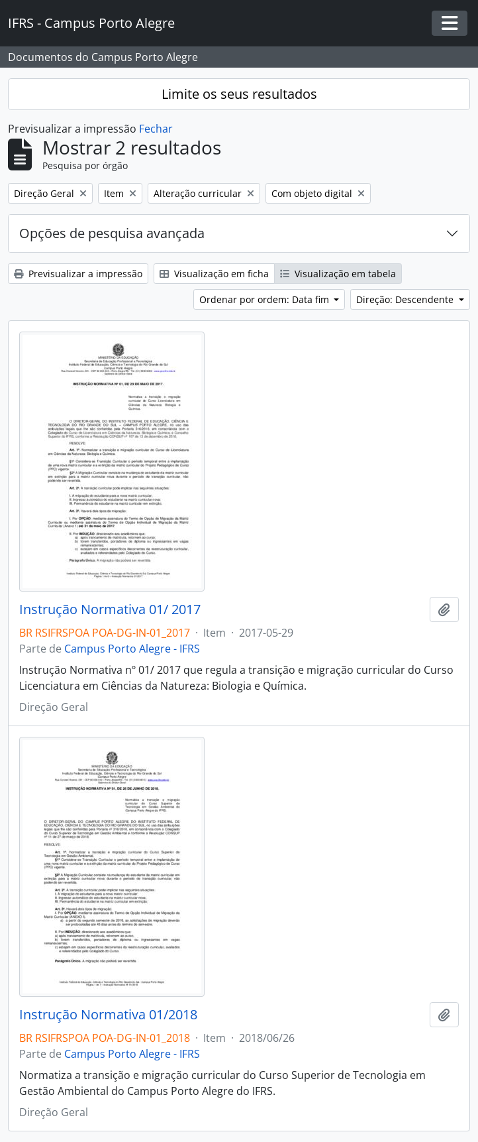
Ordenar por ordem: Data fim (265, 299)
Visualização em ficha (214, 273)
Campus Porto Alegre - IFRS (132, 648)
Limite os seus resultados (239, 94)
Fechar (156, 128)
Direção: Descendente (406, 299)
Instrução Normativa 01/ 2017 (110, 609)
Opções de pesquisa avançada (112, 233)
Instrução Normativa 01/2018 (108, 1015)
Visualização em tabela (338, 273)
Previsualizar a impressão (78, 273)
